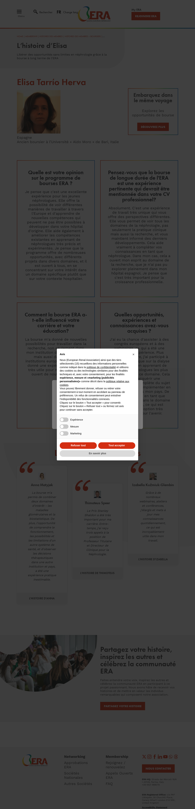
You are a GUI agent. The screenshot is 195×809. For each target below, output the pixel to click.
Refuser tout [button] (78, 445)
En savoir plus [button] (97, 453)
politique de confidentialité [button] (101, 367)
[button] (133, 354)
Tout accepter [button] (117, 445)
